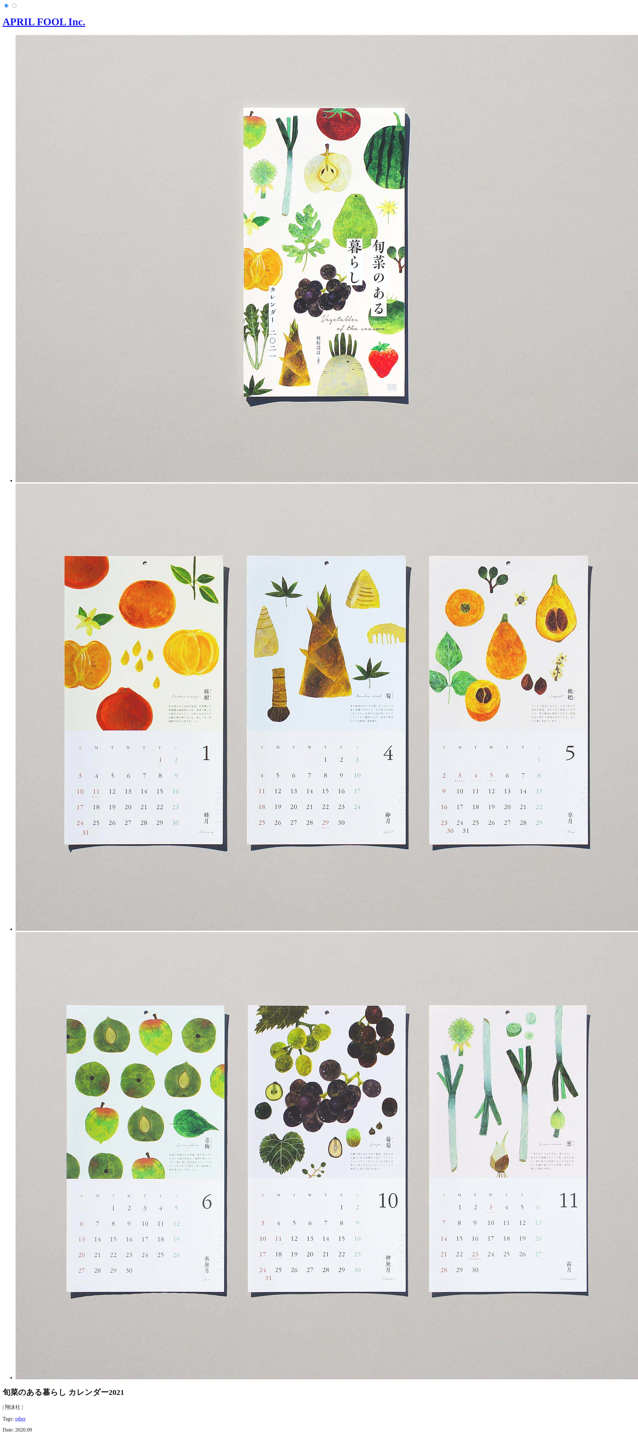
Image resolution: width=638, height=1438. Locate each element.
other (20, 1418)
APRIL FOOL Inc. (44, 22)
